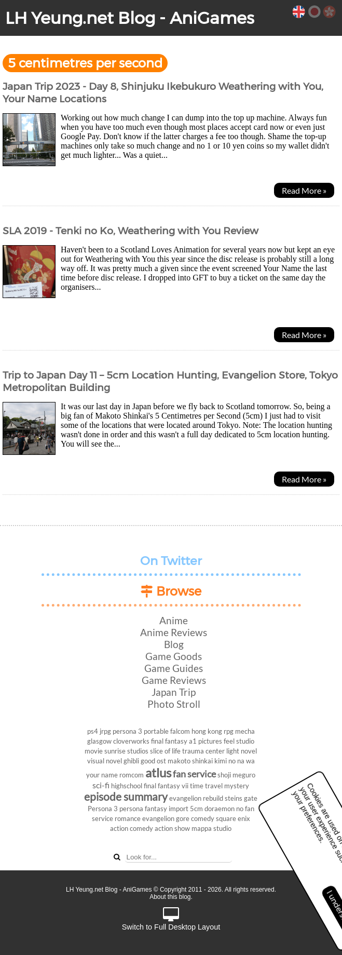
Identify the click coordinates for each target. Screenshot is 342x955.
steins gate (241, 798)
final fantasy (169, 741)
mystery (236, 786)
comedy (202, 818)
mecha (245, 731)
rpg (229, 731)
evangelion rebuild (196, 798)
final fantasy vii (166, 786)
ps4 (92, 731)
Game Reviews (174, 680)
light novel (241, 751)
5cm (196, 808)
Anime (173, 620)
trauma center (203, 751)
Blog (174, 644)
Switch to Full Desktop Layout (171, 919)
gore (182, 818)
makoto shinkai (190, 761)
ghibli (131, 761)
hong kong (206, 731)
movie (94, 751)
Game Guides (173, 668)
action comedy (131, 828)
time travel (206, 786)
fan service (194, 774)
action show (172, 828)
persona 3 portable (141, 731)
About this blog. (171, 896)
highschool (126, 786)
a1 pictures (205, 741)
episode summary (126, 796)
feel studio (239, 741)
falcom (180, 731)
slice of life (165, 751)
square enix (233, 818)
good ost (153, 761)
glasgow (99, 741)
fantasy (156, 808)
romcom (131, 775)
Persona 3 (103, 808)
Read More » (304, 190)
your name (102, 775)
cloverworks (131, 741)
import (178, 808)
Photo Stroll (173, 704)
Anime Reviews (173, 632)
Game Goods (173, 656)
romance (128, 818)
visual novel (104, 761)
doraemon (219, 808)
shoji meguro (236, 775)
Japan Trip (174, 692)
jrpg (105, 731)
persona (131, 808)
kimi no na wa (234, 761)
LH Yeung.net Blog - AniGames (129, 18)
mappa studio (211, 828)
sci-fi (101, 785)
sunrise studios (126, 751)
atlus (158, 772)
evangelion (158, 818)
